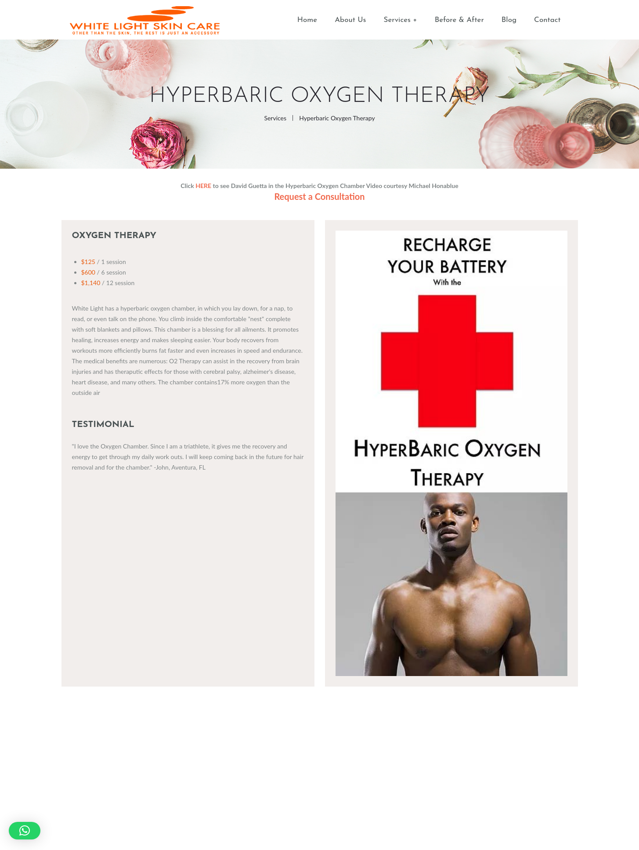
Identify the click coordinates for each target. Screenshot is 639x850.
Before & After (459, 20)
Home (307, 20)
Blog (509, 20)
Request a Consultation (319, 196)
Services (397, 20)
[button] (24, 830)
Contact (547, 20)
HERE (203, 185)
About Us (350, 20)
